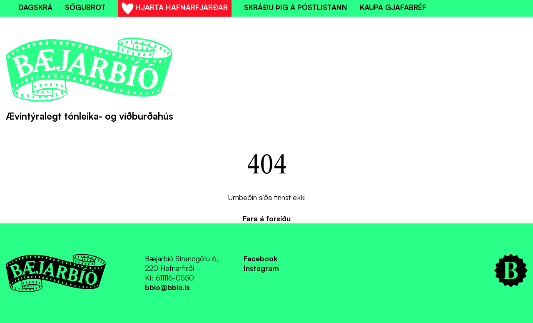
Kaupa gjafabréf (393, 7)
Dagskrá (35, 7)
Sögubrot (85, 7)
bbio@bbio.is (167, 287)
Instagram (261, 268)
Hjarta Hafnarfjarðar (175, 10)
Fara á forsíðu (267, 218)
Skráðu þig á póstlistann (295, 7)
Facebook (260, 258)
